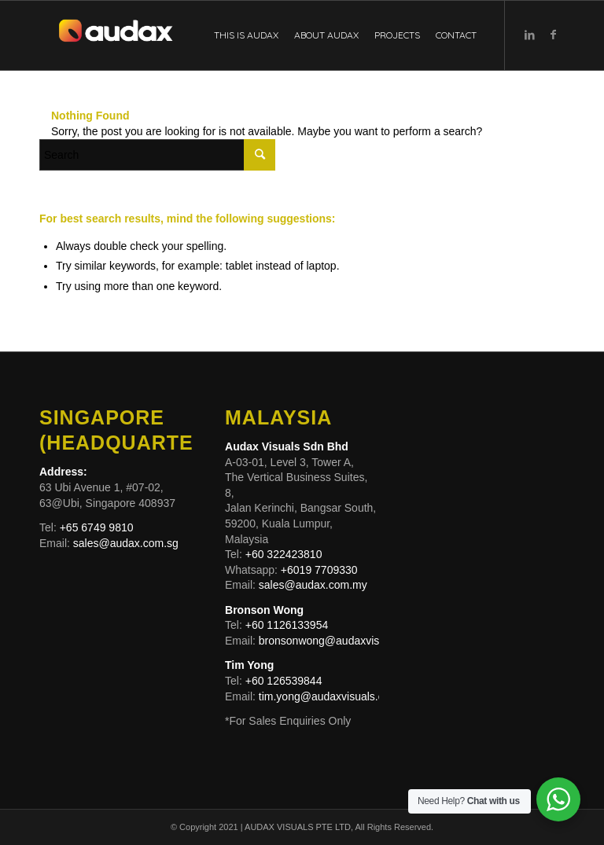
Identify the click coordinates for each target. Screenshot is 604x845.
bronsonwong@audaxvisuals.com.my (350, 640)
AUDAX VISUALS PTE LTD (298, 827)
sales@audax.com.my (313, 585)
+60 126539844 (283, 680)
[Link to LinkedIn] (529, 34)
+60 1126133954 (285, 625)
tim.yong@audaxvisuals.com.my (338, 696)
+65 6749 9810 (95, 527)
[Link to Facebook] (553, 34)
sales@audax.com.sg (126, 543)
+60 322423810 (283, 554)
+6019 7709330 (319, 570)
